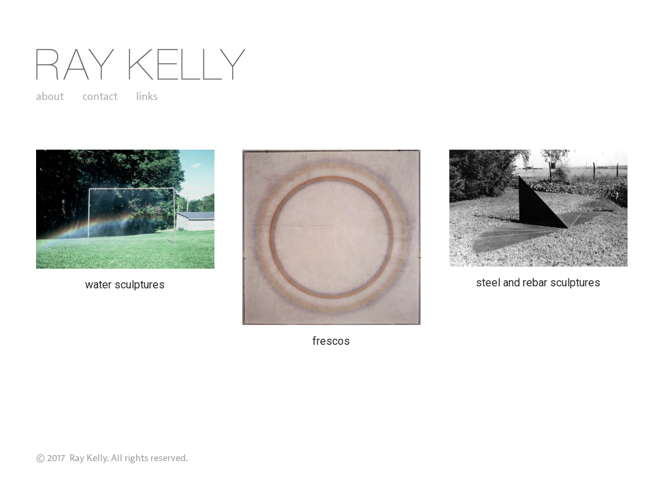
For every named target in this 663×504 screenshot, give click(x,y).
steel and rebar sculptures (538, 282)
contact (100, 96)
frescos (331, 341)
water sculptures (125, 284)
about (50, 96)
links (147, 96)
